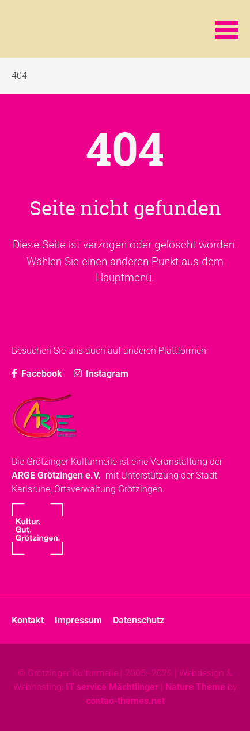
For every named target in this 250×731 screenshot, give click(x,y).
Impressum (78, 620)
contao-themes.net (125, 700)
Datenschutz (138, 620)
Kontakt (28, 620)
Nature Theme (195, 687)
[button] (226, 28)
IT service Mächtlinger (112, 687)
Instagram (101, 373)
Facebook (37, 373)
